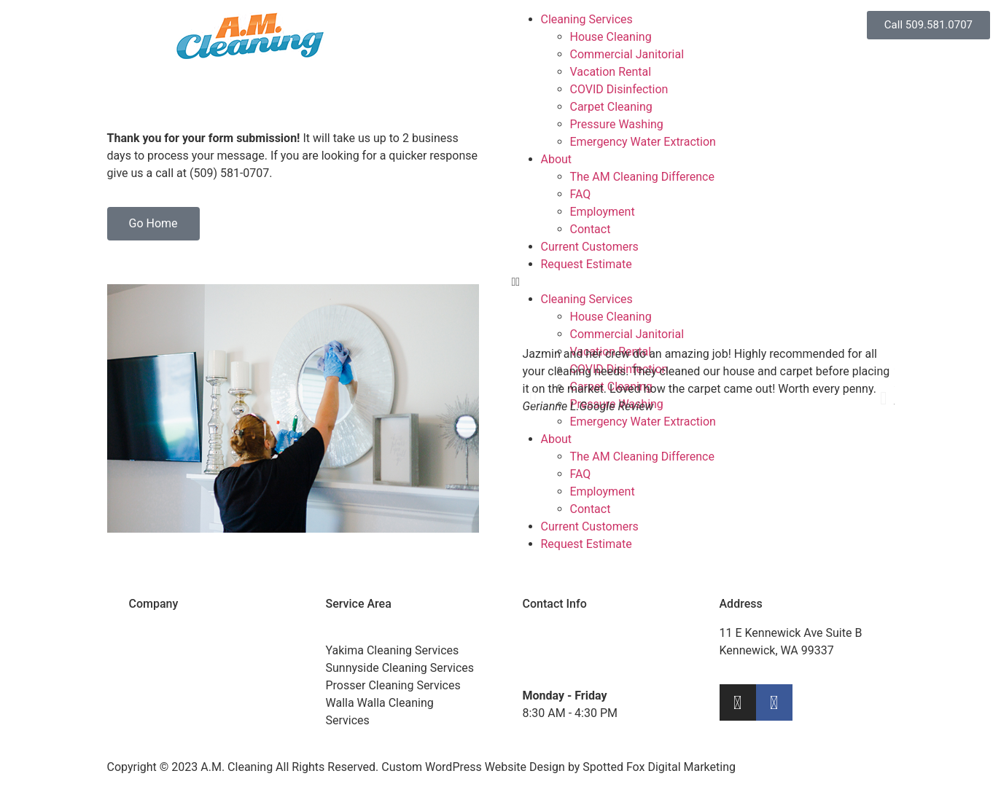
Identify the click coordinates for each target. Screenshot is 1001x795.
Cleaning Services (587, 19)
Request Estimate (586, 264)
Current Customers (590, 247)
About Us (152, 633)
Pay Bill (148, 703)
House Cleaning (611, 37)
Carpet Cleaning (611, 107)
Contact (590, 229)
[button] (533, 398)
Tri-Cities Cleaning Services (396, 633)
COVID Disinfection (619, 89)
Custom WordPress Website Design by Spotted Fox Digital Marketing (558, 767)
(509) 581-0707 (601, 633)
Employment (602, 212)
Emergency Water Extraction (643, 142)
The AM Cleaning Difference (642, 177)
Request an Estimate (182, 685)
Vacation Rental (611, 72)
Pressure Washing (616, 124)
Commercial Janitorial (627, 54)
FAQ (580, 194)
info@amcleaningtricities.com (600, 668)
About (556, 159)
